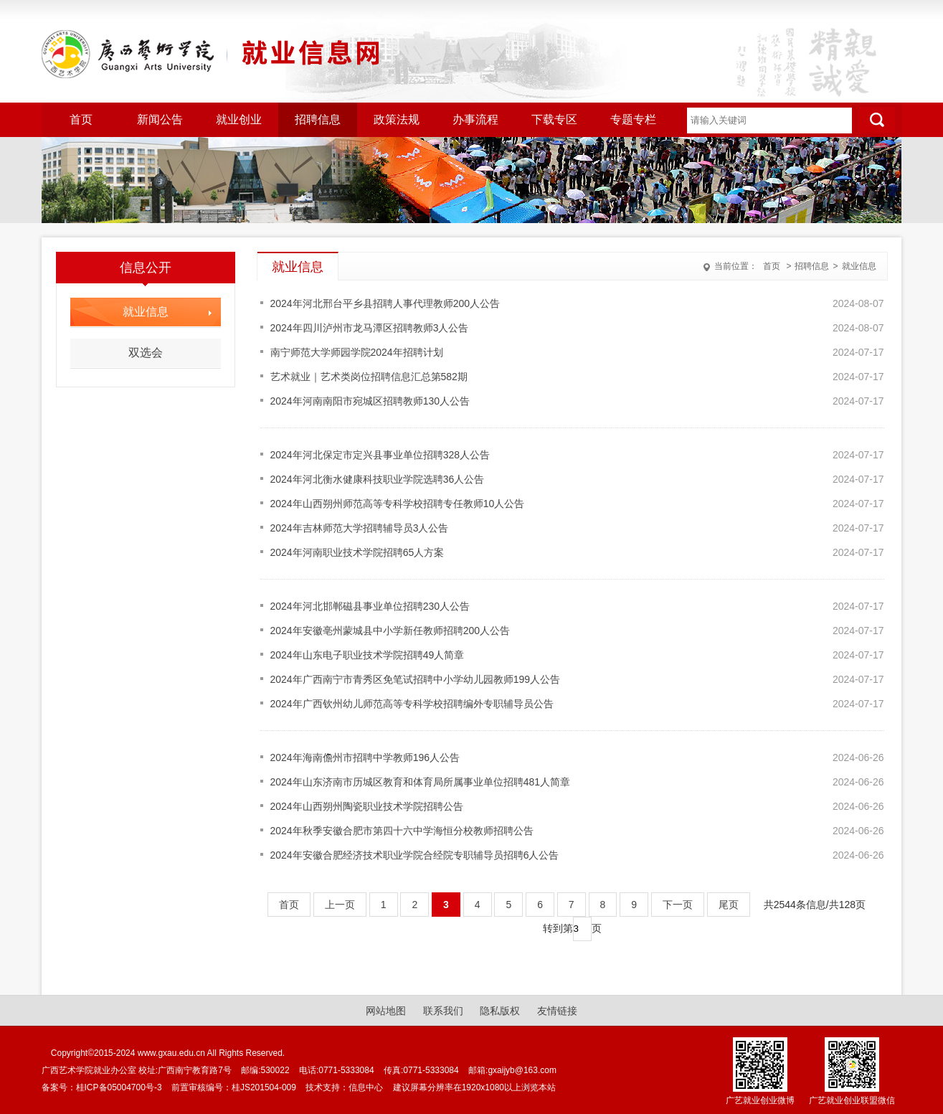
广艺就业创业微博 (760, 1100)
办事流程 (475, 119)
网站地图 (386, 1010)
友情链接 (557, 1010)
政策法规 (397, 119)
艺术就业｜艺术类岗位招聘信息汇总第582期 (369, 376)
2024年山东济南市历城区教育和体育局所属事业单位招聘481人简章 (420, 782)
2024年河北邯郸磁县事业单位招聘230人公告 (370, 606)
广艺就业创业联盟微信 (852, 1100)
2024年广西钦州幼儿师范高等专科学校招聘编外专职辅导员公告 (412, 703)
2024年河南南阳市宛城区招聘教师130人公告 (370, 401)
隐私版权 (500, 1010)
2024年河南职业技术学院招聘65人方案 (357, 552)
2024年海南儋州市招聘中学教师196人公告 (365, 757)
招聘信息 (318, 119)
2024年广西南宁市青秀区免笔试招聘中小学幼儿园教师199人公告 (415, 679)
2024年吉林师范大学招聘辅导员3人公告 (359, 528)
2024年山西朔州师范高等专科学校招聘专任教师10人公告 (397, 503)
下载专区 (554, 119)
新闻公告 (160, 119)
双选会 (145, 352)
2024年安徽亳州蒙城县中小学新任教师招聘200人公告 (390, 630)
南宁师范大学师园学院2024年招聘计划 (356, 352)
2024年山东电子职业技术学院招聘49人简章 (367, 655)
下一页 (678, 904)
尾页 (729, 904)
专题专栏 (633, 119)
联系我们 (443, 1010)
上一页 (340, 904)
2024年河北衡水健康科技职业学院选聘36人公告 (377, 479)
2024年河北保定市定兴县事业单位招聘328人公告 (380, 455)
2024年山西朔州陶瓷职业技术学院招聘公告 (366, 806)
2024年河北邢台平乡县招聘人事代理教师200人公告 (385, 303)
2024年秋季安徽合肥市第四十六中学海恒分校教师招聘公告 (402, 830)
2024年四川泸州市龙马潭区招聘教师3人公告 (369, 328)
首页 (81, 119)
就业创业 (239, 119)
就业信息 (859, 266)
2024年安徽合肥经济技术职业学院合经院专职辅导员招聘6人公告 (414, 855)
